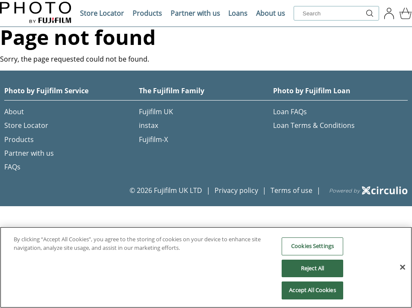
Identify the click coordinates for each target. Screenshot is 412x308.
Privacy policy (236, 190)
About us (270, 13)
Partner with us (195, 13)
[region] (206, 267)
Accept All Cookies (312, 290)
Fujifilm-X (153, 139)
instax (148, 125)
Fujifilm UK (156, 111)
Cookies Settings (312, 246)
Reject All (312, 268)
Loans (237, 13)
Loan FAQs (290, 111)
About (14, 111)
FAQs (12, 167)
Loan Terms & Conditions (314, 125)
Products (147, 13)
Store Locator (102, 13)
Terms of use (291, 190)
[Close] (402, 267)
